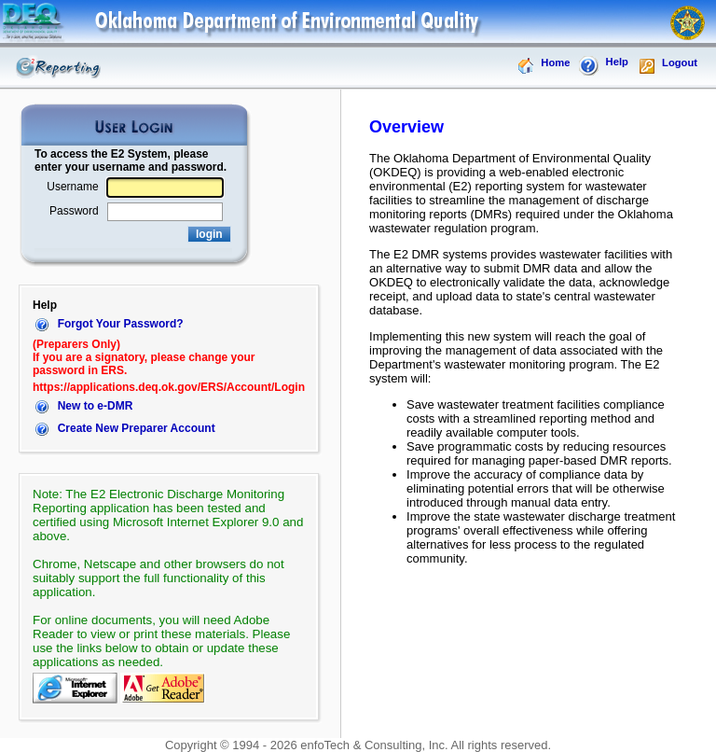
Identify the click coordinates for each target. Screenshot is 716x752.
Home (543, 66)
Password (74, 210)
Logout (667, 66)
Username (72, 186)
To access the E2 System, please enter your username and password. (130, 160)
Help (603, 66)
